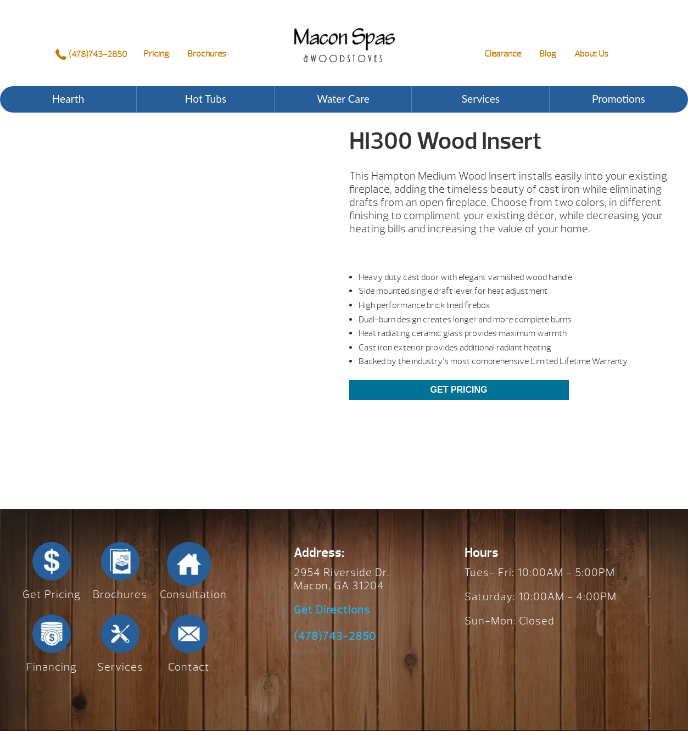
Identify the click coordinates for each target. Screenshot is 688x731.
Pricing (156, 53)
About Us (591, 53)
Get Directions (332, 610)
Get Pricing (459, 389)
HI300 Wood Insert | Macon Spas (344, 36)
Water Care (343, 98)
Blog (547, 53)
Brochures (206, 53)
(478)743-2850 (90, 54)
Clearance (502, 53)
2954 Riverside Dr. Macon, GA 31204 (342, 579)
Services (481, 98)
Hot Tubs (205, 98)
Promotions (618, 98)
